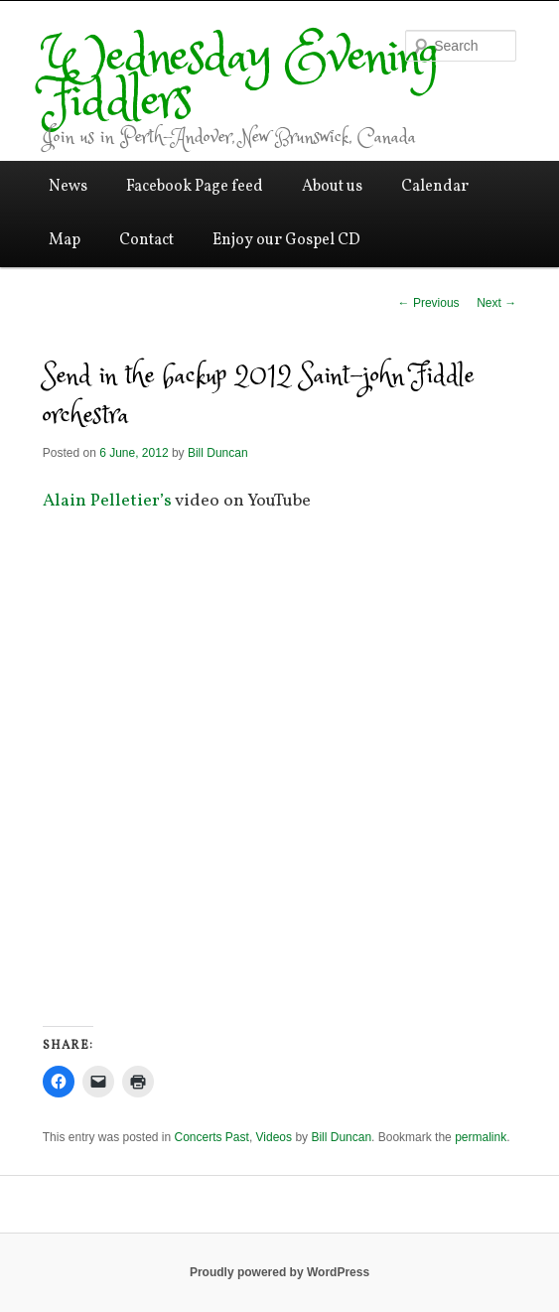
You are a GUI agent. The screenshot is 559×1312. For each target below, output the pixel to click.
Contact (146, 240)
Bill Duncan (218, 453)
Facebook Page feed (194, 187)
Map (64, 240)
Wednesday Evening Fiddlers (241, 80)
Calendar (435, 187)
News (68, 187)
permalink (480, 1137)
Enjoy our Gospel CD (286, 240)
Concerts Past (212, 1137)
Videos (274, 1137)
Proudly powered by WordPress (279, 1272)
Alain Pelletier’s (107, 501)
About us (332, 187)
